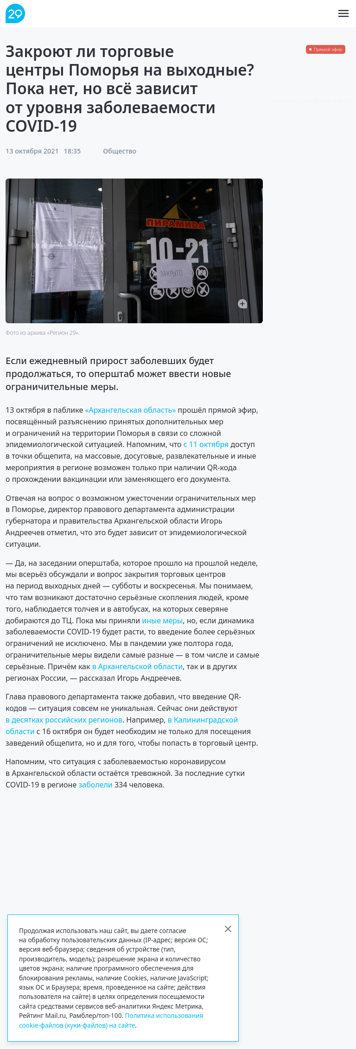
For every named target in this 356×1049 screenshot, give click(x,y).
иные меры (162, 620)
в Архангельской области (137, 666)
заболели (95, 785)
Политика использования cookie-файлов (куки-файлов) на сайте (111, 1020)
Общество (119, 151)
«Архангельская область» (130, 410)
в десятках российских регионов (64, 720)
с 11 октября (206, 444)
